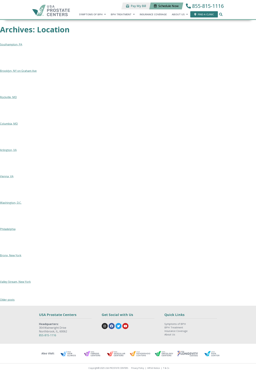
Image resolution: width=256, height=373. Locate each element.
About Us (180, 14)
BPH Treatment (123, 14)
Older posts (7, 300)
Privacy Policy (137, 368)
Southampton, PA (11, 44)
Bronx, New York (10, 255)
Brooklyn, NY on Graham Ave (18, 71)
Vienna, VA (6, 176)
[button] (136, 6)
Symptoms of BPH (92, 14)
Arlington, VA (8, 150)
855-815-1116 (47, 335)
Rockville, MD (8, 97)
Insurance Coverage (153, 14)
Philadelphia (7, 229)
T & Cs (166, 368)
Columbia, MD (9, 124)
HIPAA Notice (153, 368)
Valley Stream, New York (15, 282)
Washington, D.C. (11, 203)
